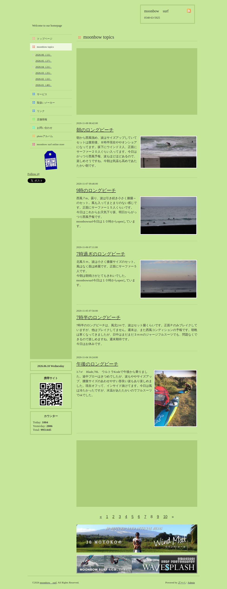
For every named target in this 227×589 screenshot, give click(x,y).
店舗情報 (42, 119)
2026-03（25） (44, 72)
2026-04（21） (44, 66)
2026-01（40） (44, 85)
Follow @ (34, 174)
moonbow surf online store (50, 144)
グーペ (182, 582)
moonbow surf (57, 13)
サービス (42, 94)
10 (165, 517)
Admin (191, 582)
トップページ (44, 38)
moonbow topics (45, 46)
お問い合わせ (44, 127)
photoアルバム (45, 136)
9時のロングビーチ (96, 190)
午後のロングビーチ (97, 364)
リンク (41, 111)
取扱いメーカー (46, 102)
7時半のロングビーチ (98, 317)
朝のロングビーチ (95, 129)
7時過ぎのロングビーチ (100, 253)
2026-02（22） (44, 78)
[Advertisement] (137, 81)
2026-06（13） (44, 54)
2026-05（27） (44, 60)
